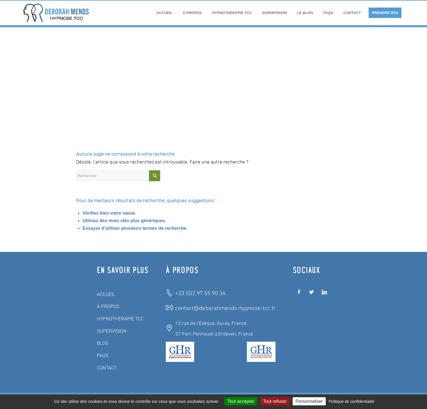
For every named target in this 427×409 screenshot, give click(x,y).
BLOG (103, 343)
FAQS (103, 356)
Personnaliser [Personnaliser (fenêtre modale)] (309, 401)
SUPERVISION (112, 331)
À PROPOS (108, 307)
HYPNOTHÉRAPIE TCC (120, 319)
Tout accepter (240, 401)
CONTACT (107, 368)
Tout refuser (275, 401)
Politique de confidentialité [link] (351, 401)
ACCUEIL (106, 294)
